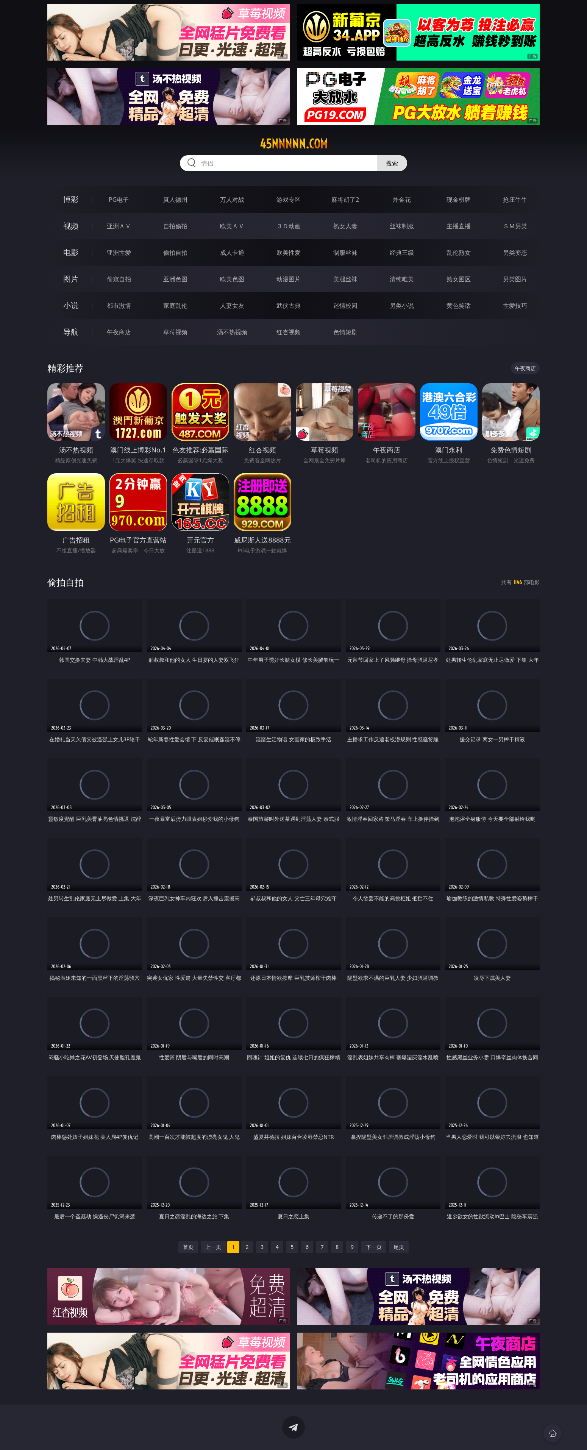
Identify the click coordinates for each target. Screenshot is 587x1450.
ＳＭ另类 (515, 226)
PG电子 (119, 199)
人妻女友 (232, 305)
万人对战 (232, 199)
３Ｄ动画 (288, 226)
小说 (70, 305)
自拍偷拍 (175, 226)
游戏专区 (288, 199)
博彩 (70, 199)
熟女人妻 (345, 226)
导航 (70, 332)
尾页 (398, 1246)
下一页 (374, 1246)
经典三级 (402, 252)
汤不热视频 (232, 332)
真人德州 (175, 199)
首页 (188, 1246)
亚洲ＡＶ (119, 226)
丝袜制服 (402, 226)
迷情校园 (345, 305)
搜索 (392, 163)
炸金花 (402, 199)
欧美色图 (232, 279)
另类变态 (515, 252)
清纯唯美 (402, 279)
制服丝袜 (345, 252)
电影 (70, 252)
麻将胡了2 (345, 199)
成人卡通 (232, 252)
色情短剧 (345, 332)
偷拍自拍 (175, 252)
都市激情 (119, 305)
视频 (70, 226)
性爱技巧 (515, 305)
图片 (70, 279)
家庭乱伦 (175, 305)
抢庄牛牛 (515, 199)
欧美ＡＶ (232, 226)
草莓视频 (175, 332)
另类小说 (402, 305)
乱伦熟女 (458, 252)
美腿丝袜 (345, 279)
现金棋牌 (458, 199)
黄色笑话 (458, 305)
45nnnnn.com (294, 143)
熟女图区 (458, 279)
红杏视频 (288, 332)
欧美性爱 (288, 252)
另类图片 (515, 279)
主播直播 (458, 226)
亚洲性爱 (119, 252)
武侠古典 (288, 305)
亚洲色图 (175, 279)
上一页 (213, 1246)
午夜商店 (119, 332)
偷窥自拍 (119, 279)
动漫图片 (288, 279)
